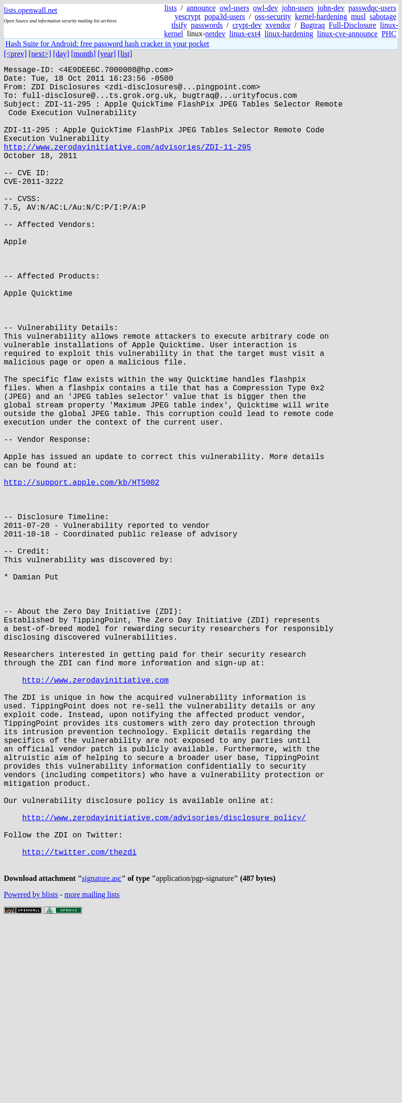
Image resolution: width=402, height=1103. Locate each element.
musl (358, 16)
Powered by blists (31, 1074)
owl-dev (265, 8)
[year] (107, 54)
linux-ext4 (245, 34)
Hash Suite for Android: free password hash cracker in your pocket (107, 44)
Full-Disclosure (352, 25)
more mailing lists (92, 1074)
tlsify (179, 25)
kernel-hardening (321, 16)
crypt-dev (246, 25)
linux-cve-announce (347, 34)
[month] (83, 54)
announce (201, 8)
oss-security (273, 16)
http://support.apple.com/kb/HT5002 (81, 575)
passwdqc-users (372, 8)
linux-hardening (289, 34)
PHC (388, 34)
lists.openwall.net (30, 10)
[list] (125, 54)
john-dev (331, 8)
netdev (215, 34)
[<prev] (15, 54)
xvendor (278, 25)
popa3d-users (224, 16)
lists (171, 8)
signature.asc (102, 1058)
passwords (207, 25)
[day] (61, 54)
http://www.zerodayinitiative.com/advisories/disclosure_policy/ (164, 985)
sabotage (383, 16)
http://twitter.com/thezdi (79, 1027)
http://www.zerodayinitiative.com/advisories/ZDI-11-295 (127, 166)
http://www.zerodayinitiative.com (95, 817)
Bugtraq (312, 25)
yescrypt (187, 16)
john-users (298, 8)
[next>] (40, 54)
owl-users (234, 8)
